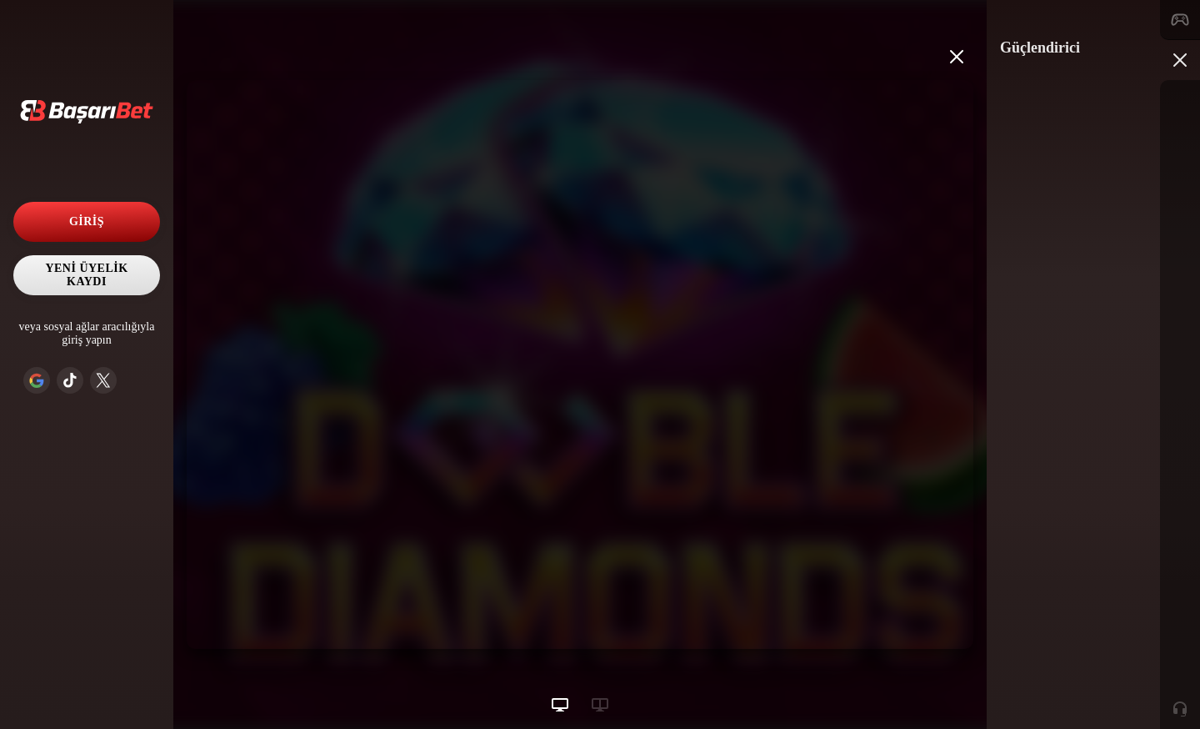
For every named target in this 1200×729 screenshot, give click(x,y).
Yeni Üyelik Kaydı (86, 275)
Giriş (86, 221)
